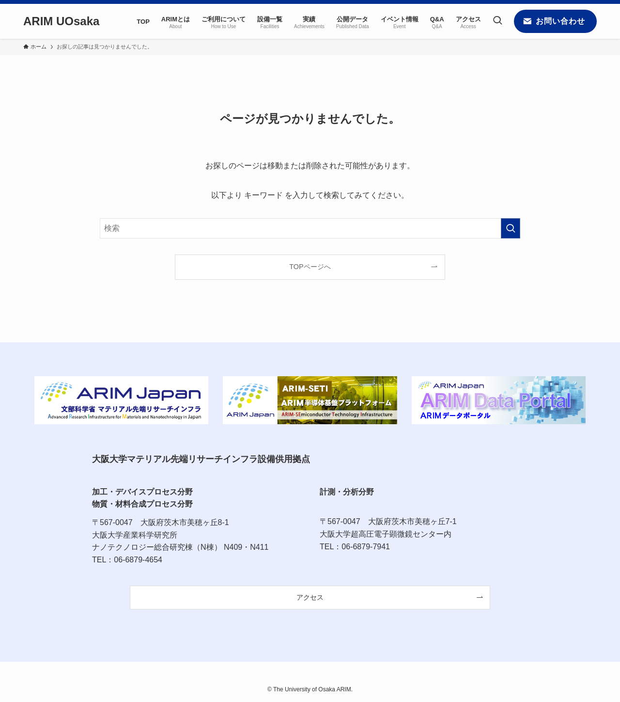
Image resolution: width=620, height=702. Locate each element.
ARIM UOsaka (61, 21)
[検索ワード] (310, 228)
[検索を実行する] (510, 228)
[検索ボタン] (497, 21)
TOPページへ (309, 267)
